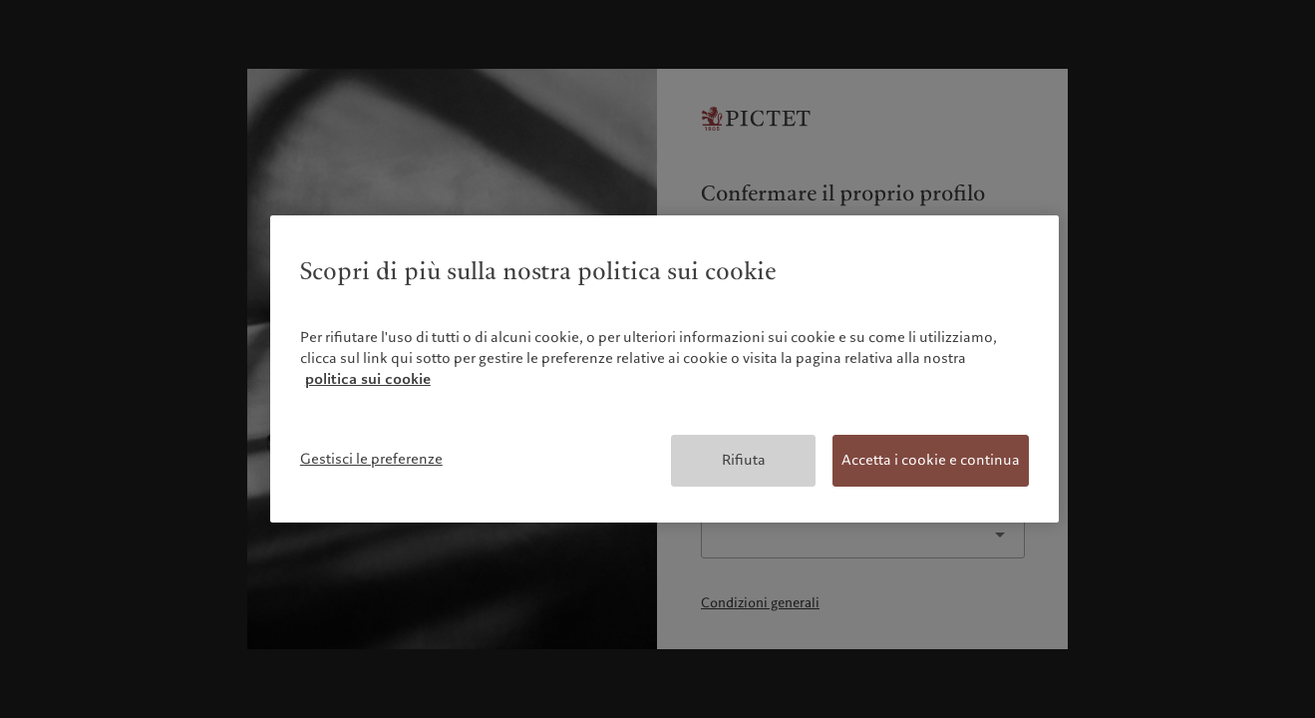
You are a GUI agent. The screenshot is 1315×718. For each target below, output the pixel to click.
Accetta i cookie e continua (930, 460)
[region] (664, 369)
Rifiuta (744, 460)
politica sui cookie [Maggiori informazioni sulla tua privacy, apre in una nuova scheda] (368, 379)
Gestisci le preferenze (371, 459)
